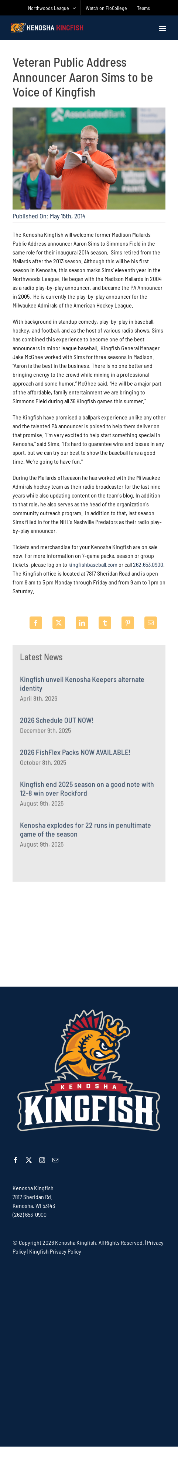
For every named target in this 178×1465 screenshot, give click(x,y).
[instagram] (42, 1160)
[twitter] (29, 1160)
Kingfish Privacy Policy (55, 1251)
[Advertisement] (89, 933)
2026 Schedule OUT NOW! (57, 721)
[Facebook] (36, 623)
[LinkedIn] (82, 623)
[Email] (151, 623)
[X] (59, 623)
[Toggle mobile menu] (163, 28)
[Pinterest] (128, 623)
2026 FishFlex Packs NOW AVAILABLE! (75, 753)
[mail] (55, 1160)
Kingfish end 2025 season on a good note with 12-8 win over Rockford (87, 790)
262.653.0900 (148, 565)
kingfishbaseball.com (92, 565)
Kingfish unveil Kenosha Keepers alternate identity (82, 685)
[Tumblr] (105, 623)
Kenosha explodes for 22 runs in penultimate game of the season (85, 831)
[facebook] (15, 1160)
